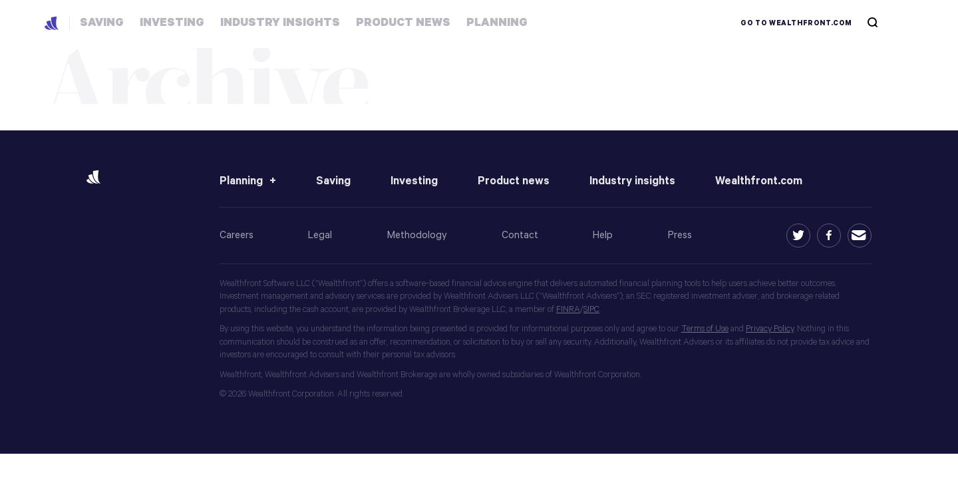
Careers (236, 235)
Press (680, 235)
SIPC (591, 310)
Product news (514, 181)
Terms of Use (704, 329)
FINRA (568, 310)
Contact (520, 235)
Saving (333, 181)
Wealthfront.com (758, 181)
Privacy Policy (770, 329)
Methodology (417, 235)
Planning (241, 181)
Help (603, 235)
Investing (414, 181)
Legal (320, 235)
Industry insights (632, 181)
